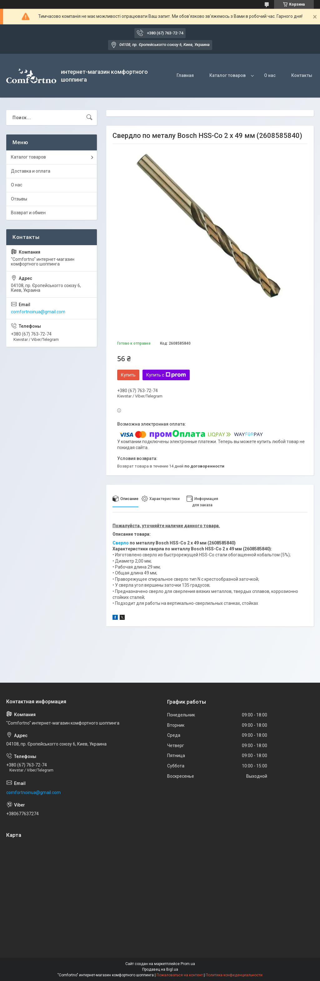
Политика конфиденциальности (234, 975)
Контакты (301, 75)
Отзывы (19, 198)
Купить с (166, 375)
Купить (128, 374)
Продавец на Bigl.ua (160, 969)
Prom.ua (188, 964)
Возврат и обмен (28, 212)
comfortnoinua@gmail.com (38, 311)
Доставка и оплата (30, 171)
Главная (185, 75)
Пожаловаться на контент (180, 975)
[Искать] (89, 117)
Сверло (120, 542)
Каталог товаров (227, 75)
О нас (270, 75)
